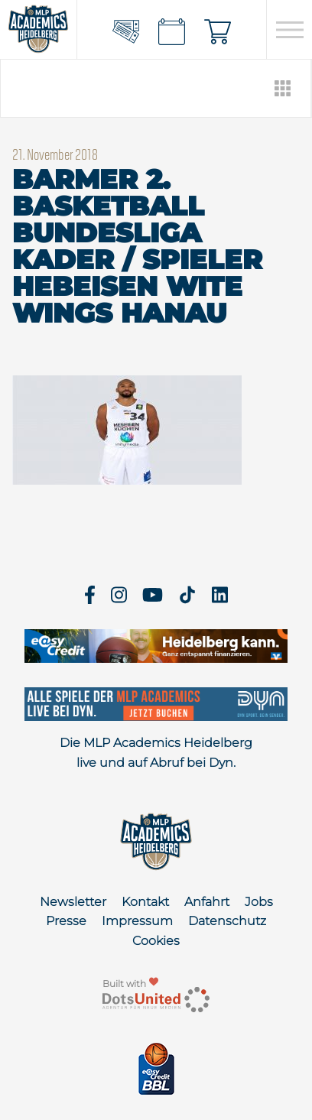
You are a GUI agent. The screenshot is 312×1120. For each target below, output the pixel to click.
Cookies (156, 940)
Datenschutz (227, 921)
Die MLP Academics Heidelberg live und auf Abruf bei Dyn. (156, 752)
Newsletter (73, 901)
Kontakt (145, 901)
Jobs (259, 901)
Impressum (137, 921)
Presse (66, 921)
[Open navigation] (289, 30)
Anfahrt (206, 901)
